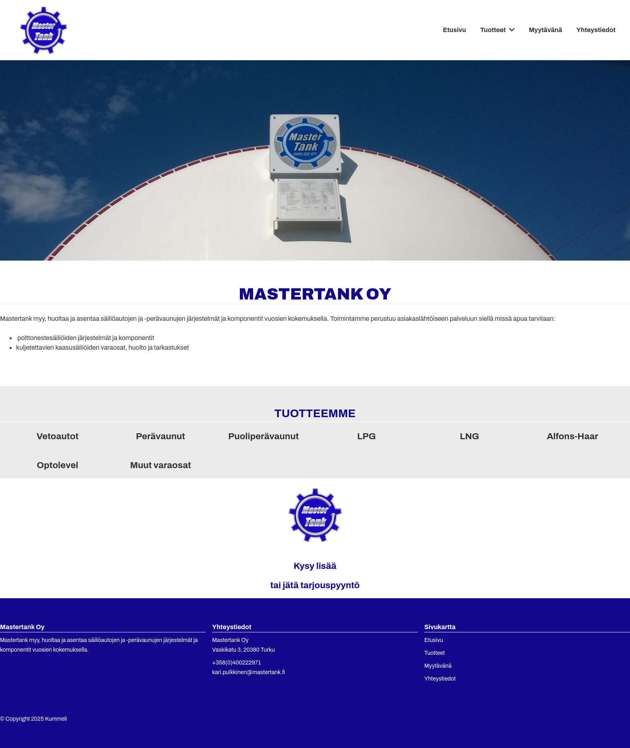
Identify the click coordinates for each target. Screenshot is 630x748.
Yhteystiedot (596, 29)
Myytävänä (545, 29)
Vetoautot (57, 436)
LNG (469, 436)
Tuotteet (493, 29)
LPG (366, 436)
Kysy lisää (315, 566)
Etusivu (454, 29)
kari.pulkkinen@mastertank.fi (248, 672)
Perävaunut (160, 436)
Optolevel (57, 465)
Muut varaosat (160, 465)
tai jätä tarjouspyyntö (315, 585)
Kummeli (56, 719)
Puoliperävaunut (263, 436)
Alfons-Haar (572, 436)
